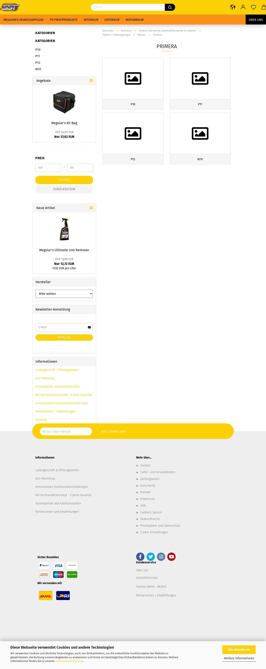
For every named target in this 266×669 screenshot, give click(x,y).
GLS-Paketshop (45, 478)
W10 (38, 69)
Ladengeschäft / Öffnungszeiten (57, 370)
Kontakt (145, 492)
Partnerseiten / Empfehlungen (55, 411)
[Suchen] (170, 7)
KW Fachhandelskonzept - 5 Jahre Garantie (64, 395)
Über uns (256, 20)
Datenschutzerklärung (69, 661)
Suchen (145, 465)
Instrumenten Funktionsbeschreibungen (62, 403)
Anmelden (64, 337)
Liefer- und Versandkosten (157, 472)
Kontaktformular (147, 578)
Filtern (64, 180)
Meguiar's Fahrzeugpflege (24, 20)
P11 (37, 56)
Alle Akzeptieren (239, 649)
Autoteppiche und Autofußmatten (58, 386)
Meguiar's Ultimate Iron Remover (64, 250)
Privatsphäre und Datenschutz (160, 525)
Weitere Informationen (239, 658)
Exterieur (112, 20)
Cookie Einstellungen (154, 532)
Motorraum (135, 20)
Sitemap (41, 420)
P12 (37, 63)
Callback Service (151, 512)
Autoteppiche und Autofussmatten (58, 503)
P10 (37, 49)
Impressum (147, 499)
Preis (40, 158)
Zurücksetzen (64, 189)
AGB (142, 505)
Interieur (91, 20)
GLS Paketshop (45, 378)
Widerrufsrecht (150, 519)
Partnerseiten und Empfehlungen (57, 512)
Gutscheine (147, 485)
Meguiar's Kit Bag (64, 123)
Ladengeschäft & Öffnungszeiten (57, 470)
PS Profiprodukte (64, 20)
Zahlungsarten (149, 479)
